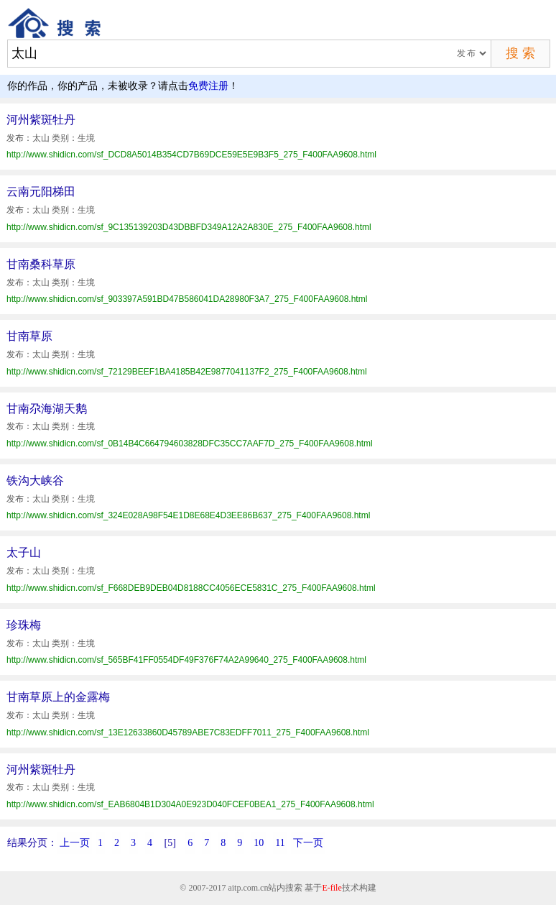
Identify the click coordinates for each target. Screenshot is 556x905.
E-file (331, 888)
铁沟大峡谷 (35, 480)
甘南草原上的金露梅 (58, 697)
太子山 (23, 552)
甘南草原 (29, 336)
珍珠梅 (23, 625)
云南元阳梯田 (40, 191)
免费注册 (208, 86)
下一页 (308, 842)
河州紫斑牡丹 (40, 120)
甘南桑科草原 (40, 264)
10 (259, 842)
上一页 (75, 842)
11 (279, 842)
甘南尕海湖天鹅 (46, 409)
